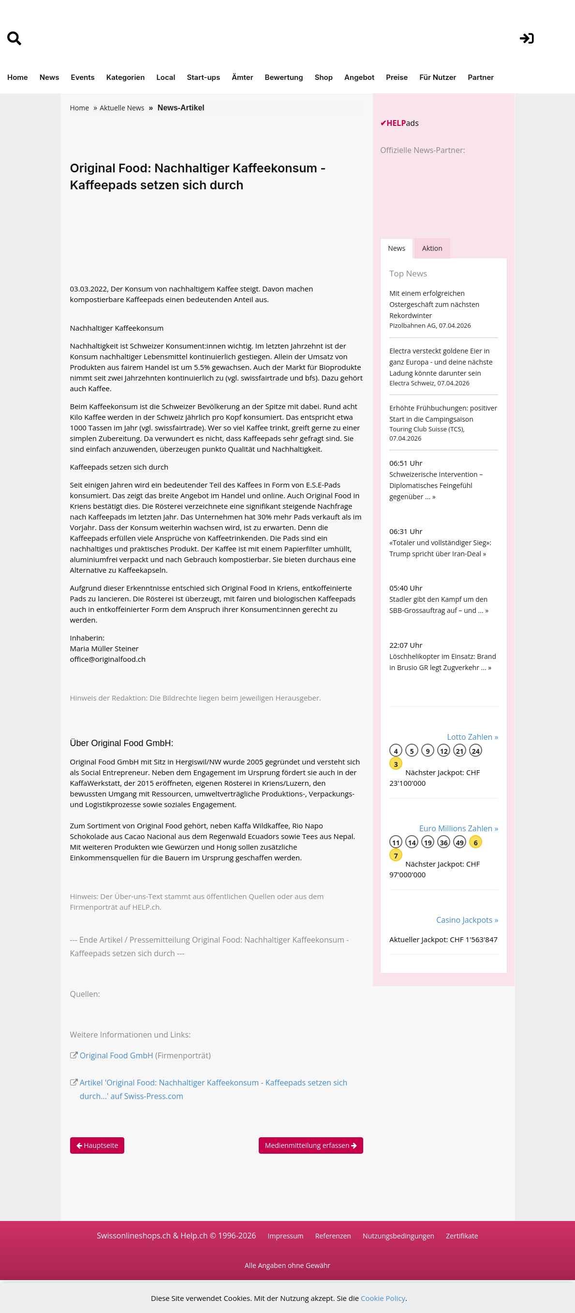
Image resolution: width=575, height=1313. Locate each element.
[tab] (396, 248)
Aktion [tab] (432, 248)
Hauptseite (97, 1145)
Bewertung (284, 77)
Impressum (286, 1235)
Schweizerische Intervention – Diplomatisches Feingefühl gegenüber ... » (436, 485)
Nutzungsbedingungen (398, 1235)
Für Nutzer (437, 77)
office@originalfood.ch (108, 659)
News (49, 77)
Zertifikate (462, 1235)
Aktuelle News (122, 107)
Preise (397, 77)
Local (165, 77)
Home (17, 77)
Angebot (359, 77)
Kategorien (125, 77)
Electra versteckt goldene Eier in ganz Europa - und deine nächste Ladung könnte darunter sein (440, 362)
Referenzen (333, 1235)
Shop (324, 77)
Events (83, 77)
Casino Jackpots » (467, 920)
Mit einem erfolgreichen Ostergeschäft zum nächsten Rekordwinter (434, 304)
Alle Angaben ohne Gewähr (287, 1265)
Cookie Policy (383, 1298)
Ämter (242, 77)
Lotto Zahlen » (473, 737)
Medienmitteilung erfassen (311, 1145)
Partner (481, 77)
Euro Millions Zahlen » (459, 828)
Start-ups (203, 77)
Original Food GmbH (116, 1055)
